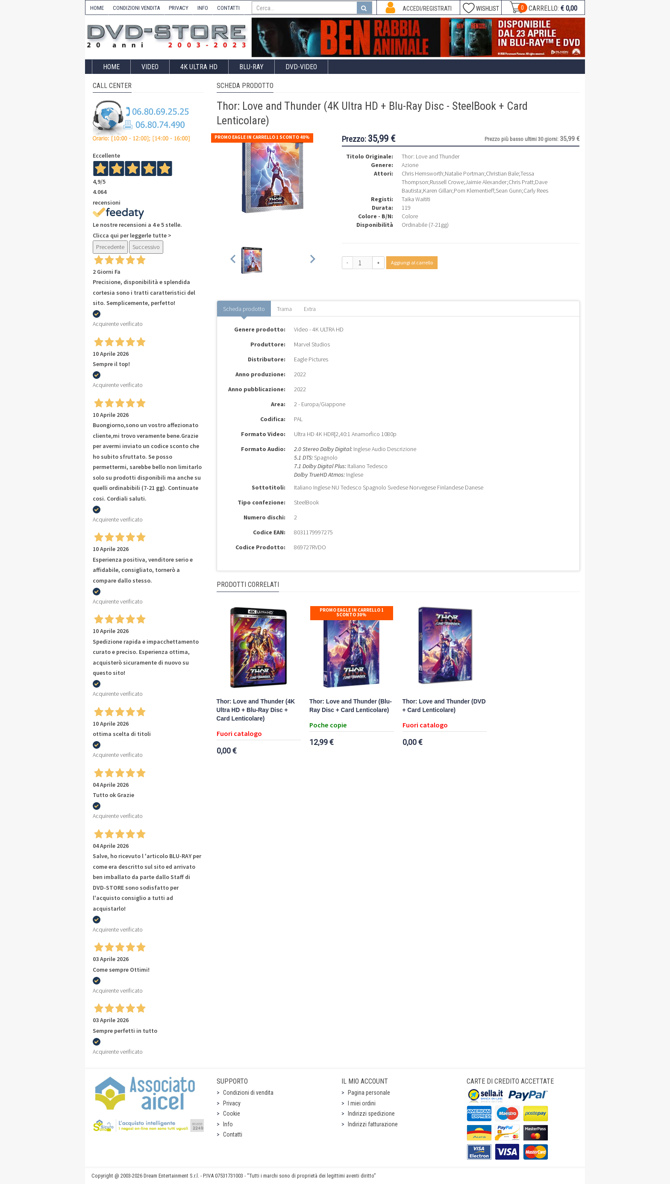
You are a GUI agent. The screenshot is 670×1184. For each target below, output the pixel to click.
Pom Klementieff (474, 190)
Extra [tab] (310, 309)
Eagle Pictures (311, 359)
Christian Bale (502, 173)
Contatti (232, 1134)
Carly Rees (535, 190)
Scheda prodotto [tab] (244, 309)
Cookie (231, 1113)
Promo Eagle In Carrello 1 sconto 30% (352, 612)
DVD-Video (301, 67)
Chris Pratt (520, 182)
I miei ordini (362, 1103)
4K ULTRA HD (198, 67)
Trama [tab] (284, 309)
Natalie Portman (464, 173)
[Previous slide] (233, 260)
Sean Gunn (509, 190)
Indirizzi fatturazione (373, 1124)
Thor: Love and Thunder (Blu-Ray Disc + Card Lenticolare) (350, 705)
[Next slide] (312, 260)
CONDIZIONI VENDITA (136, 8)
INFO (202, 8)
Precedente (110, 247)
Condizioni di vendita (248, 1092)
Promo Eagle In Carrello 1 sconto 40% (262, 137)
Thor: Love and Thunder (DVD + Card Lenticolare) (444, 705)
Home (111, 67)
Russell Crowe (447, 182)
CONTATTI (228, 8)
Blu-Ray (251, 67)
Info (228, 1124)
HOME (97, 8)
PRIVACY (178, 8)
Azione (410, 165)
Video (150, 67)
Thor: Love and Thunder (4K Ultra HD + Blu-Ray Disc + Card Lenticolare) (256, 710)
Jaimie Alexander (486, 182)
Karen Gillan (437, 190)
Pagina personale (369, 1092)
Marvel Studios (312, 344)
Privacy (232, 1103)
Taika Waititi (416, 199)
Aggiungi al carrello (412, 262)
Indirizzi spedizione (371, 1113)
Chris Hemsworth (422, 173)
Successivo (146, 247)
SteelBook (306, 502)
